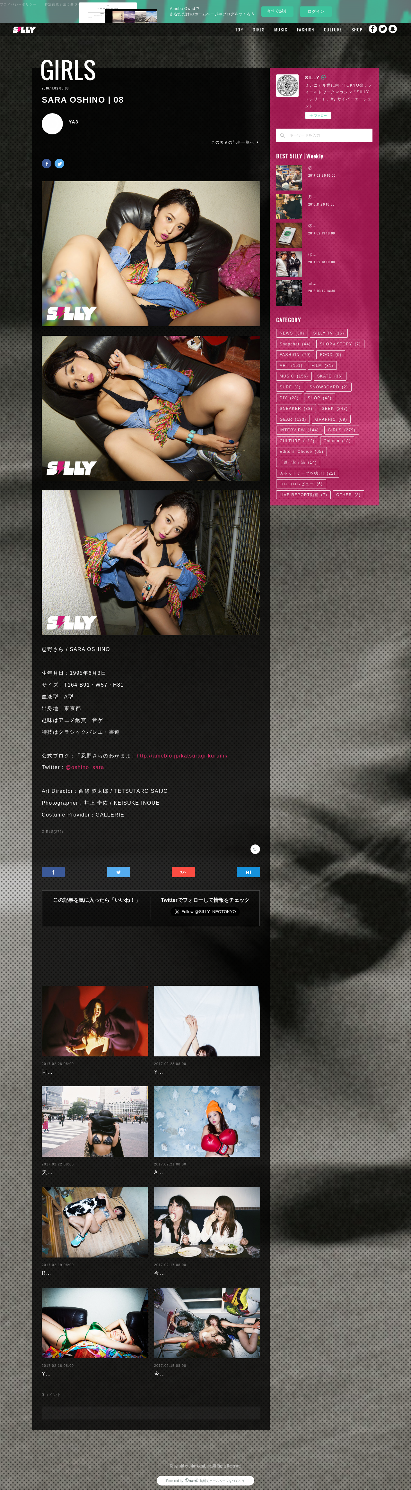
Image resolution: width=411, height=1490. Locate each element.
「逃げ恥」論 (298, 462)
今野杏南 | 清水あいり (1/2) (189, 1368)
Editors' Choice (301, 451)
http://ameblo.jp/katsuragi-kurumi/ (182, 755)
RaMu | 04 (55, 1268)
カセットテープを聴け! (308, 473)
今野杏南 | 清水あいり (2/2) (189, 1268)
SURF (290, 387)
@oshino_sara (85, 767)
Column (337, 441)
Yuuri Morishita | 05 (180, 1067)
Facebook (367, 29)
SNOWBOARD (329, 387)
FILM (322, 365)
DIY (289, 398)
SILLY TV (328, 333)
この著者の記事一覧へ (235, 142)
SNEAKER (296, 408)
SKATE (330, 376)
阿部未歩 (53, 1067)
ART (291, 365)
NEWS (292, 333)
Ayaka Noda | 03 (176, 1167)
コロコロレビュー (301, 484)
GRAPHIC (331, 419)
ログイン (316, 11)
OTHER (348, 495)
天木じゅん (56, 1167)
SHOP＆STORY (340, 344)
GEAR (293, 419)
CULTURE (319, 29)
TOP (225, 29)
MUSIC (266, 29)
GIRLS (244, 29)
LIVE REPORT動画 (303, 495)
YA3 (73, 121)
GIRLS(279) (52, 832)
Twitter (380, 29)
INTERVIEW (299, 430)
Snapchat (393, 29)
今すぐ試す (277, 11)
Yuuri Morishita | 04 (68, 1368)
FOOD (330, 354)
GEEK (334, 408)
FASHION (291, 29)
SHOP (342, 29)
